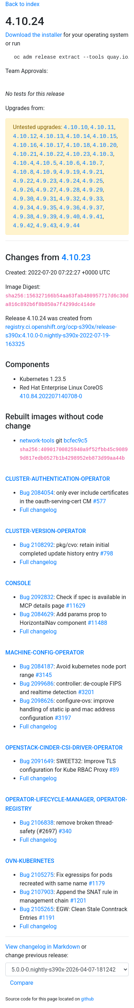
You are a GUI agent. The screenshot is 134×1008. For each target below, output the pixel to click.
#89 (114, 769)
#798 (106, 553)
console (18, 583)
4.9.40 (69, 217)
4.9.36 (69, 208)
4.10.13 (51, 136)
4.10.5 (46, 163)
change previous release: (37, 955)
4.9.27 (46, 190)
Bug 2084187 (37, 666)
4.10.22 (51, 154)
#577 (99, 501)
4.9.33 (92, 199)
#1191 (47, 917)
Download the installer (33, 34)
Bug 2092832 (37, 597)
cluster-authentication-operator (57, 478)
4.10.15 (104, 136)
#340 (64, 831)
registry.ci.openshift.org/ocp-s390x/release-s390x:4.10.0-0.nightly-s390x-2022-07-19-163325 (60, 335)
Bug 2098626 (37, 700)
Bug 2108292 (37, 545)
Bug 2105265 (37, 909)
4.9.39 (46, 217)
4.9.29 (92, 190)
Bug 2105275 (37, 874)
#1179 (97, 883)
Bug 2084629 (37, 614)
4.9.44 (69, 226)
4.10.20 (104, 145)
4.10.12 (25, 136)
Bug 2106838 (37, 822)
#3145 (43, 675)
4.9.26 (23, 190)
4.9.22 (23, 181)
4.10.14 (78, 136)
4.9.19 (69, 172)
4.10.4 (23, 163)
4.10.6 (69, 163)
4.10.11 (102, 127)
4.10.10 (76, 127)
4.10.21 (25, 154)
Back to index (22, 4)
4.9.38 (23, 217)
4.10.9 (46, 172)
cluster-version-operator (45, 531)
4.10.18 (78, 145)
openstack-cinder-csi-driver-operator (64, 747)
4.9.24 (69, 181)
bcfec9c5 (75, 440)
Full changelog (38, 510)
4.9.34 (23, 208)
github (87, 999)
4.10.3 (103, 154)
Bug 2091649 (37, 761)
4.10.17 (51, 145)
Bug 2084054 (37, 492)
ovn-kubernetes (29, 861)
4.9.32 (69, 199)
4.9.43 (46, 226)
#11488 (97, 622)
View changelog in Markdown (42, 946)
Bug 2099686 (37, 683)
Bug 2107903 (37, 892)
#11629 (75, 605)
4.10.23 (78, 154)
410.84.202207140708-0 (51, 396)
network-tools (37, 440)
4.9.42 (23, 226)
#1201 (78, 900)
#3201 (86, 692)
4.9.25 (92, 181)
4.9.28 (69, 190)
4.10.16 (25, 145)
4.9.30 (23, 199)
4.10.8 (23, 172)
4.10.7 (92, 163)
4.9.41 (92, 217)
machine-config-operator (44, 652)
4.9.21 (92, 172)
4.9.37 (92, 208)
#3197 (63, 718)
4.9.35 (46, 208)
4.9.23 (46, 181)
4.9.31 (46, 199)
